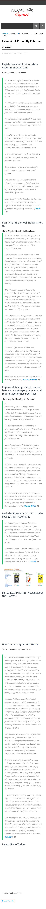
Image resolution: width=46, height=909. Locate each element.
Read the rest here (30, 380)
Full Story (8, 837)
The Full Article (30, 506)
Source (37, 208)
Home (4, 33)
